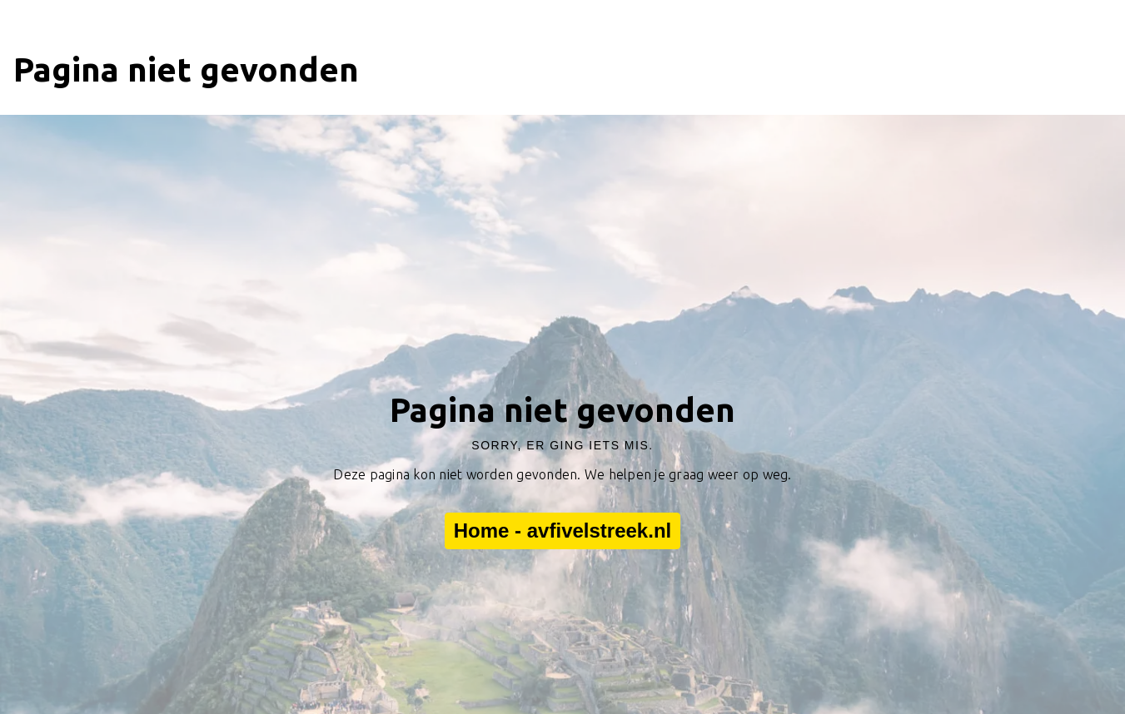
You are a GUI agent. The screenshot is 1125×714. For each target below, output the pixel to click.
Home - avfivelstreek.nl (562, 530)
